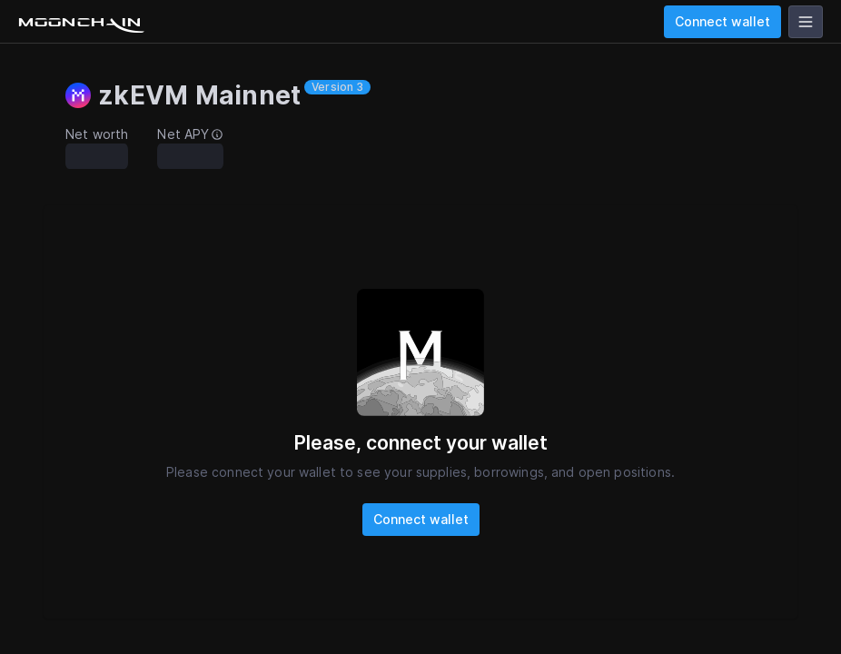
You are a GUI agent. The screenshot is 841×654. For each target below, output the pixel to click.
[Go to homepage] (80, 22)
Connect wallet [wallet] (722, 21)
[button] (234, 95)
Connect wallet (421, 519)
